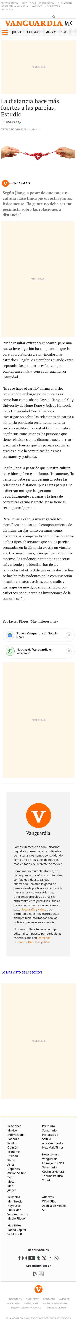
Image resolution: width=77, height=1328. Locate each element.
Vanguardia (22, 183)
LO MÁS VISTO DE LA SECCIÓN (22, 972)
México (51, 32)
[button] (5, 32)
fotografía (28, 909)
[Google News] (39, 635)
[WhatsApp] (39, 651)
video (41, 909)
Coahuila (68, 32)
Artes (46, 942)
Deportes (34, 942)
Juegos (17, 32)
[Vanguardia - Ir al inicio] (38, 24)
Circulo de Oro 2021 (13, 129)
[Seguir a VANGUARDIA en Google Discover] (12, 122)
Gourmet (34, 32)
